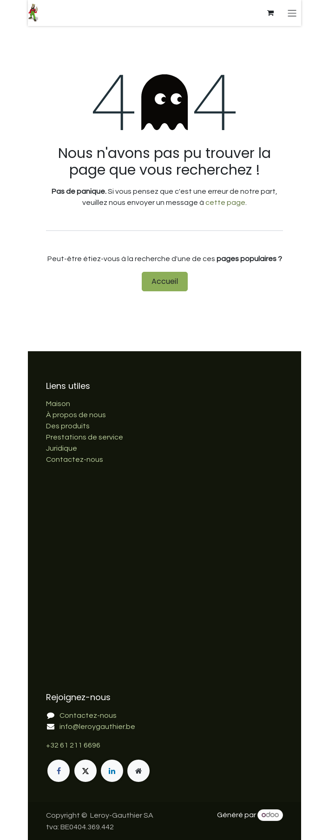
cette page (225, 202)
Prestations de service (84, 437)
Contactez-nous (74, 459)
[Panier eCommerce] (270, 13)
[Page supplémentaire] (138, 771)
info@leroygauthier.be (97, 726)
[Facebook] (58, 771)
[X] (85, 771)
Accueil (164, 281)
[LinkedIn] (112, 771)
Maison (58, 403)
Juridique (61, 448)
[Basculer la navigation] (292, 13)
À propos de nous (76, 415)
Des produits (68, 426)
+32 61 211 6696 (73, 745)
